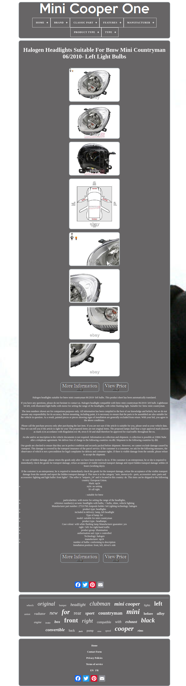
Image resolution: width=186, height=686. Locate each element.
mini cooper (127, 604)
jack (81, 631)
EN (92, 670)
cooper (124, 628)
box (57, 622)
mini (133, 612)
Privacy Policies (94, 658)
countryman (110, 613)
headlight (78, 604)
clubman (100, 603)
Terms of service (94, 664)
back (72, 630)
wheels (29, 605)
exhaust (131, 622)
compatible (104, 622)
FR (97, 670)
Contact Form (94, 651)
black (148, 620)
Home (94, 645)
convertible (55, 629)
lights (147, 605)
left (158, 603)
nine (99, 631)
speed (108, 630)
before (148, 614)
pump (90, 630)
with (118, 622)
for (66, 612)
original (46, 604)
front (71, 620)
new (54, 613)
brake (48, 623)
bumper (63, 605)
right (87, 621)
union (27, 614)
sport (89, 613)
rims (140, 630)
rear (77, 613)
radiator (40, 614)
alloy (161, 613)
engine (37, 622)
